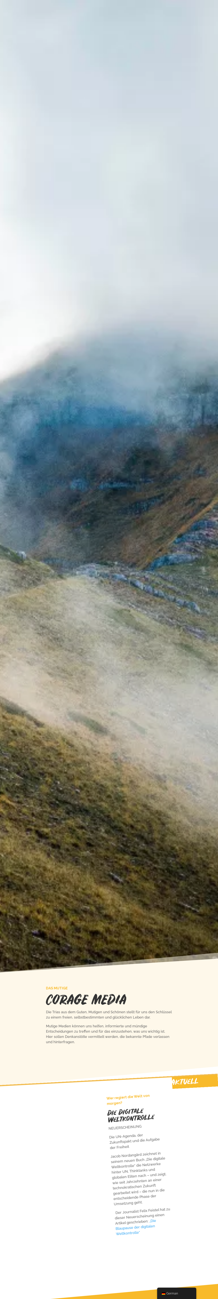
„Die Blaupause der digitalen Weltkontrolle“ (135, 1227)
